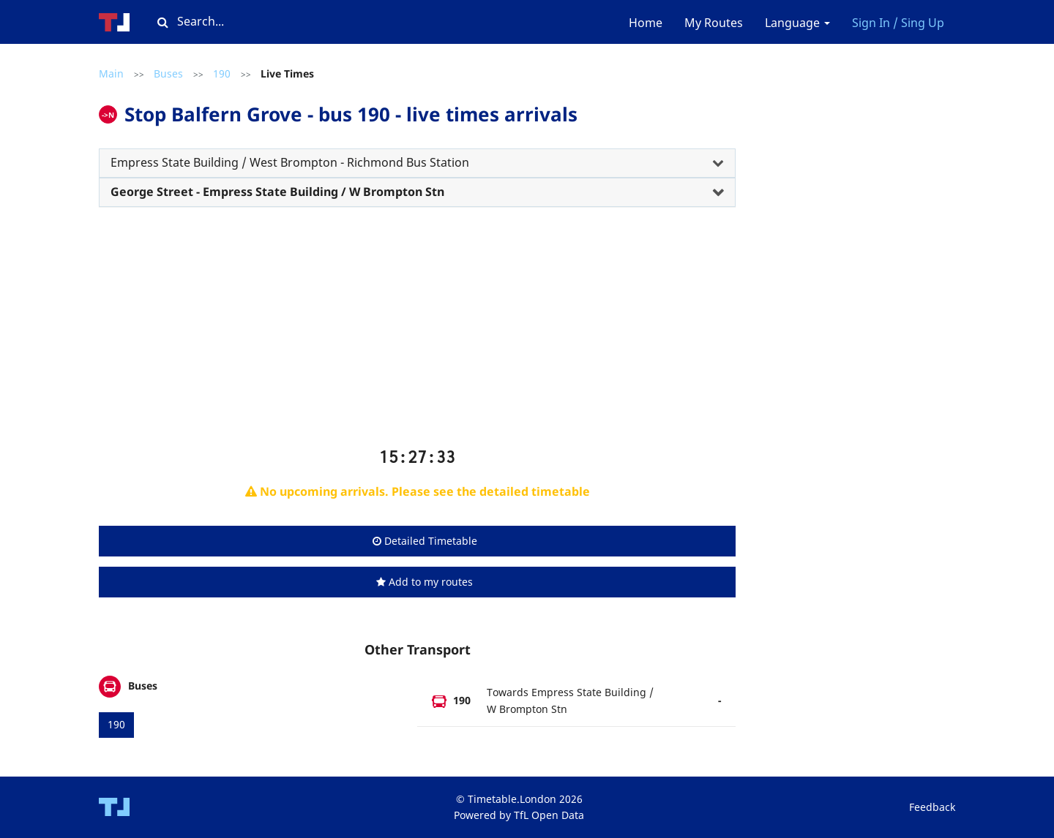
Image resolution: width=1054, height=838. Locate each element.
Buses (168, 73)
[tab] (417, 163)
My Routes (713, 23)
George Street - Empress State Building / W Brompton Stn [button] (277, 192)
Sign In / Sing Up (898, 23)
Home (645, 23)
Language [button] (797, 23)
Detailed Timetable (425, 541)
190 (222, 73)
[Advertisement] (417, 332)
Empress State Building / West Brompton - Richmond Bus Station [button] (290, 162)
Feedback (932, 807)
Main (111, 73)
